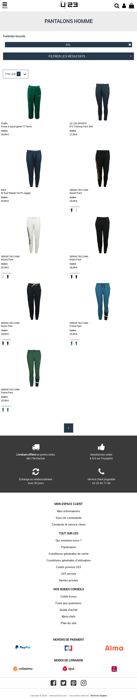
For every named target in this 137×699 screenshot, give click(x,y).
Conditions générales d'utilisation (69, 560)
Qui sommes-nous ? (69, 540)
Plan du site (68, 623)
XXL (98, 44)
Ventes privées (68, 580)
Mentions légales (99, 695)
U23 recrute (68, 573)
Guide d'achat (69, 610)
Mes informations (68, 511)
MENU (5, 5)
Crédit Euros (68, 596)
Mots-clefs (68, 616)
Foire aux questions (68, 603)
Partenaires (68, 547)
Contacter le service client (69, 524)
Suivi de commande (69, 518)
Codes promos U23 (68, 567)
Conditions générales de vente (69, 554)
